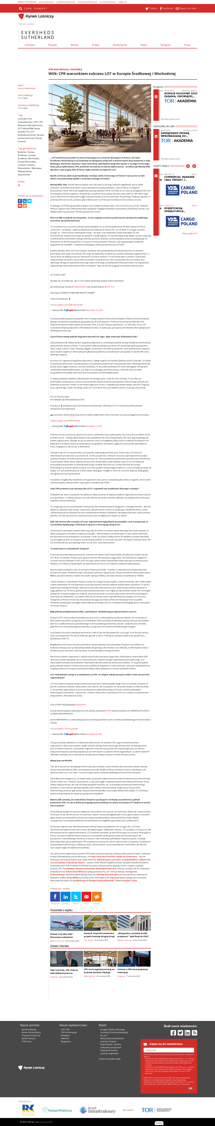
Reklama (65, 1038)
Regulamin (66, 1041)
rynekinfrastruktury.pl (66, 2)
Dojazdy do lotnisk (108, 1050)
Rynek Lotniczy (28, 1038)
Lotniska (30, 45)
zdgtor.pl (122, 2)
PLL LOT (103, 1035)
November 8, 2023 (93, 734)
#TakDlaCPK (80, 704)
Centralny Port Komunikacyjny (114, 1032)
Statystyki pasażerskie (110, 1047)
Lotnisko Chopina (108, 1041)
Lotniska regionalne (109, 1053)
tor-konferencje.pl (108, 2)
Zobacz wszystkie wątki (110, 1058)
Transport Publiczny (31, 1035)
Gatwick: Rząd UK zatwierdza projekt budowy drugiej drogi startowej (99, 936)
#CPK (116, 405)
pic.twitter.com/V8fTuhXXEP (67, 420)
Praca (187, 45)
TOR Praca (26, 1041)
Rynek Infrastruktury (31, 1032)
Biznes (74, 45)
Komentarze (120, 45)
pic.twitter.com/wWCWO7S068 (68, 304)
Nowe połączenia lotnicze (112, 1038)
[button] (52, 118)
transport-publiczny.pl (87, 2)
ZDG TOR (65, 1029)
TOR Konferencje (69, 1032)
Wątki (144, 45)
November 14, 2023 (94, 310)
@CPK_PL (109, 286)
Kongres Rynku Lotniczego (112, 1029)
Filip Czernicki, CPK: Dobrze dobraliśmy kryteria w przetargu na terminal (64, 973)
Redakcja (65, 1035)
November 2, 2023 (93, 426)
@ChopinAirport (78, 286)
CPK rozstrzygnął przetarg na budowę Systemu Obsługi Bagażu (99, 972)
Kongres (165, 45)
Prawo (95, 45)
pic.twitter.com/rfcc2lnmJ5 (66, 728)
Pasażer (52, 45)
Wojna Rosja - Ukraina (110, 1044)
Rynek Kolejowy (29, 1029)
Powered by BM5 (47, 1122)
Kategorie (39, 8)
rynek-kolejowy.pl (46, 2)
